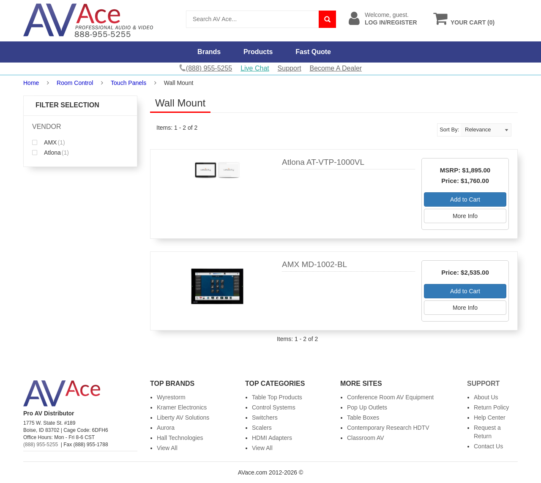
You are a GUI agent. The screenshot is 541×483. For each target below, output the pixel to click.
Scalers (262, 427)
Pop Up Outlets (367, 407)
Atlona (50, 152)
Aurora (166, 427)
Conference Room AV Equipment (390, 397)
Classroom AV (365, 437)
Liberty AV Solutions (183, 417)
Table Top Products (277, 397)
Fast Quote (313, 51)
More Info (465, 216)
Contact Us (488, 446)
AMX (48, 142)
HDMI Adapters (272, 437)
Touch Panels (128, 82)
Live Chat (254, 68)
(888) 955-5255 (40, 445)
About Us (486, 397)
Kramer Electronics (182, 407)
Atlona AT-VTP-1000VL (323, 162)
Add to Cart (465, 199)
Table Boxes (363, 417)
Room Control (75, 82)
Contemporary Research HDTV (388, 427)
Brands (209, 51)
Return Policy (491, 407)
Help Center (489, 417)
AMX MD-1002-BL (314, 264)
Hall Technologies (180, 437)
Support (289, 68)
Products (258, 51)
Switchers (265, 417)
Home (31, 82)
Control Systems (273, 407)
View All (167, 448)
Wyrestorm (171, 397)
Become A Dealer (336, 68)
